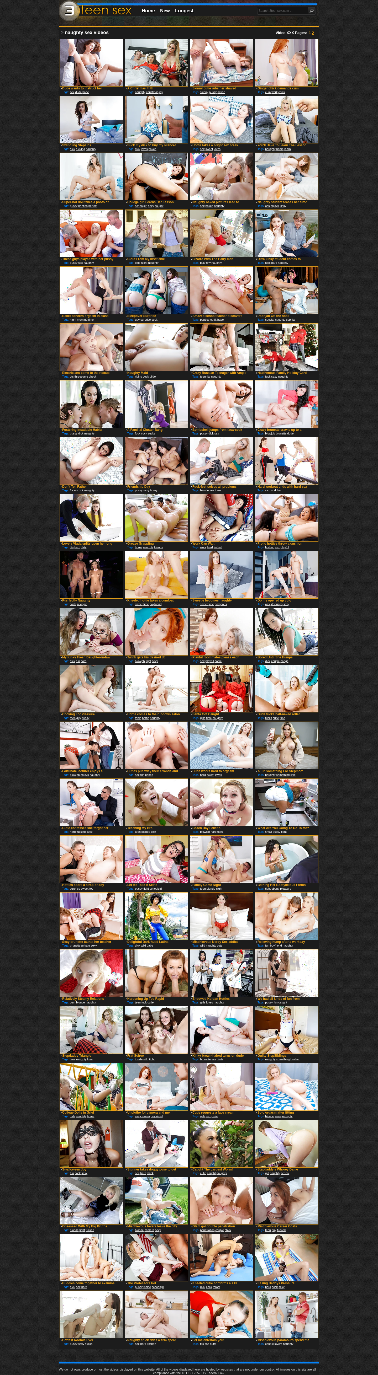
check (93, 376)
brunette (281, 433)
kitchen (151, 1343)
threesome (81, 376)
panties (82, 205)
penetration (207, 1230)
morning (82, 319)
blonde (204, 490)
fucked (218, 547)
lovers (278, 1343)
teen (203, 376)
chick (282, 92)
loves (144, 149)
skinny (204, 92)
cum (268, 92)
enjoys (275, 205)
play (202, 262)
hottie (218, 661)
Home (148, 10)
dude (78, 92)
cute (220, 945)
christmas (152, 92)
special (269, 319)
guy (137, 319)
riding (138, 376)
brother (295, 1059)
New (165, 10)
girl (85, 604)
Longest (184, 10)
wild (143, 945)
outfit (213, 319)
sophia (290, 319)
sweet (209, 149)
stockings (277, 604)
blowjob (270, 433)
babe (85, 92)
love (89, 1059)
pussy (213, 92)
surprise (145, 319)
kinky (283, 205)
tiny (208, 262)
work (274, 92)
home (280, 149)
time (91, 319)
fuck (267, 262)
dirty (84, 547)
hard (274, 262)
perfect (92, 205)
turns (218, 490)
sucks (151, 433)
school (285, 1173)
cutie (276, 717)
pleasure (285, 888)
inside (139, 1059)
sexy (151, 205)
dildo (153, 376)
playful (284, 547)
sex (72, 92)
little (293, 774)
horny (154, 490)
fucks (73, 490)
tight (148, 661)
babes (149, 774)
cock (154, 319)
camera (145, 1116)
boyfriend (155, 604)
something (283, 774)
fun (78, 661)
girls (137, 262)
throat (216, 1286)
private (85, 945)
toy (91, 888)
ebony (275, 888)
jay (161, 92)
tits (72, 376)
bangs (284, 661)
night (144, 262)
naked (152, 149)
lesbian (269, 547)
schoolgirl (141, 205)
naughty (140, 92)
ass (267, 205)
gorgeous (221, 604)
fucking (80, 149)
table (138, 717)
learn (287, 149)
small (268, 831)
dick (72, 149)
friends (158, 547)
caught (159, 205)
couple (275, 661)
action (221, 92)
